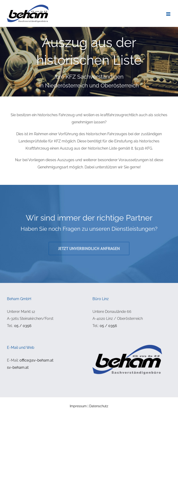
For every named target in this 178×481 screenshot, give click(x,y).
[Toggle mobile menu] (168, 14)
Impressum (78, 406)
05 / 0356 (23, 326)
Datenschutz (98, 406)
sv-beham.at (18, 367)
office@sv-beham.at (36, 360)
